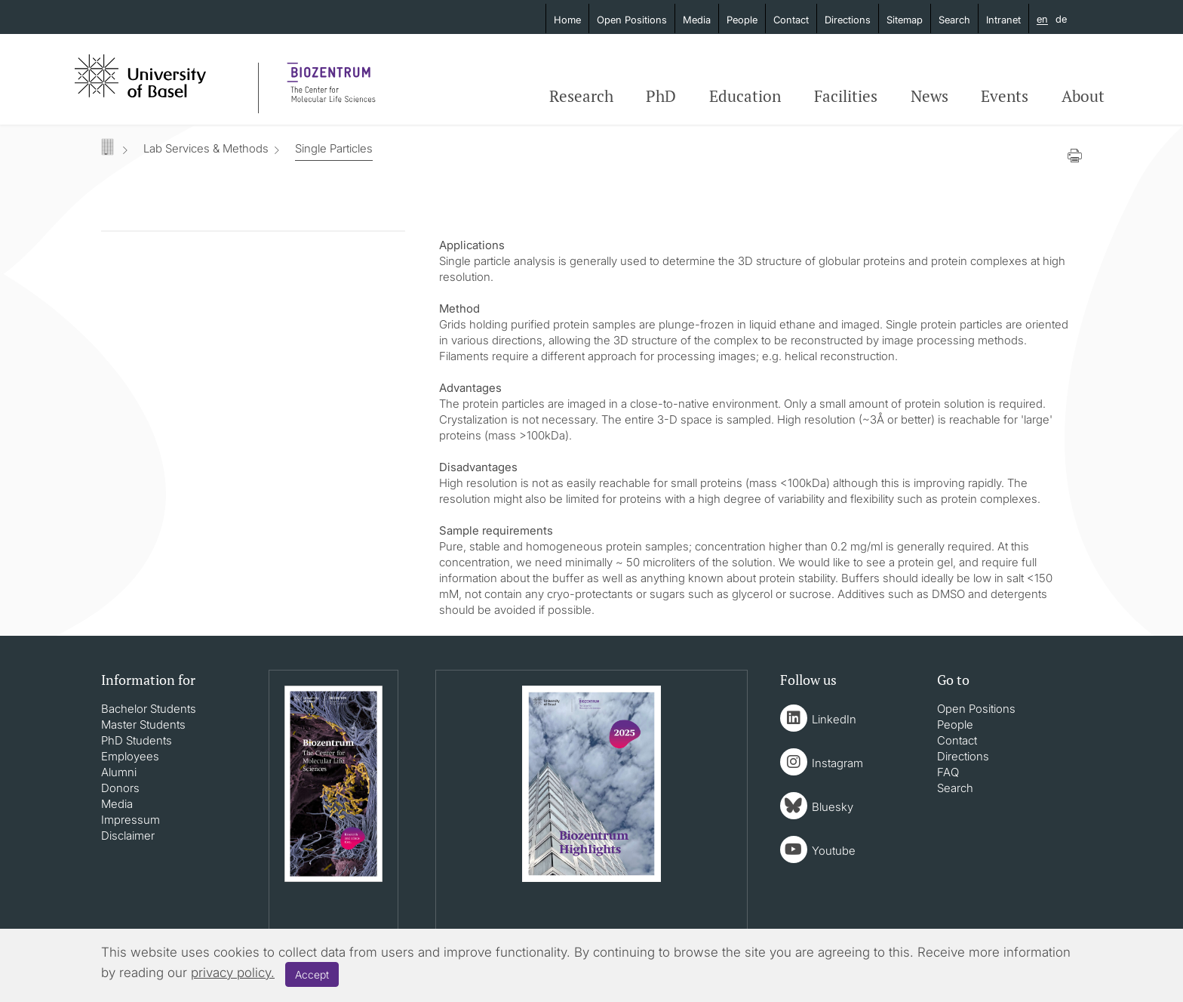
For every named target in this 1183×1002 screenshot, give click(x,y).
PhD (661, 96)
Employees (130, 756)
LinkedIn (834, 719)
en (1042, 19)
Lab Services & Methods (206, 148)
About (1083, 96)
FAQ (948, 772)
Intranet (1003, 20)
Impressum (130, 819)
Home (567, 20)
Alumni (119, 772)
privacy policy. (233, 972)
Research (581, 96)
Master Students (143, 724)
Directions (848, 20)
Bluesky (832, 807)
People (742, 20)
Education (745, 96)
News (929, 96)
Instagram (837, 763)
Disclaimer (128, 835)
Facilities (845, 96)
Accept (312, 974)
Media (697, 20)
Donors (120, 788)
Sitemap (904, 20)
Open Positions (632, 20)
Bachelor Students (148, 708)
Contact (791, 20)
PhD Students (136, 740)
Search (954, 20)
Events (1004, 96)
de (1061, 19)
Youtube (834, 850)
